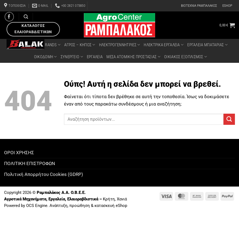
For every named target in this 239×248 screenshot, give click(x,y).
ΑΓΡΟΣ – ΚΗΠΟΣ (79, 44)
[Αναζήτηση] (26, 16)
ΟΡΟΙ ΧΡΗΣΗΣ (19, 152)
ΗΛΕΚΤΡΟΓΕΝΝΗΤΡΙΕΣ (119, 44)
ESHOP (227, 6)
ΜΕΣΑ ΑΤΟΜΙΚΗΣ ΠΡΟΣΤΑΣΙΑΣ (133, 56)
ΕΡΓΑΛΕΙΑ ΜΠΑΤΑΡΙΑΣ (207, 44)
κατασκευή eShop (110, 205)
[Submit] (229, 119)
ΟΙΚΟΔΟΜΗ (45, 56)
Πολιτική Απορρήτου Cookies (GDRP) (43, 174)
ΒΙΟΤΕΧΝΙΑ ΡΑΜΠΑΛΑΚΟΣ (199, 6)
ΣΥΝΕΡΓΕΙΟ (72, 56)
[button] (227, 25)
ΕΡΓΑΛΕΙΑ (95, 56)
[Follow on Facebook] (9, 16)
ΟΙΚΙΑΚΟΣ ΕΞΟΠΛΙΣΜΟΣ (185, 56)
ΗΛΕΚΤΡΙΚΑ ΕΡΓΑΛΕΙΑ (163, 44)
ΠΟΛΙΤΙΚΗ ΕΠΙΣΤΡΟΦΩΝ (29, 163)
